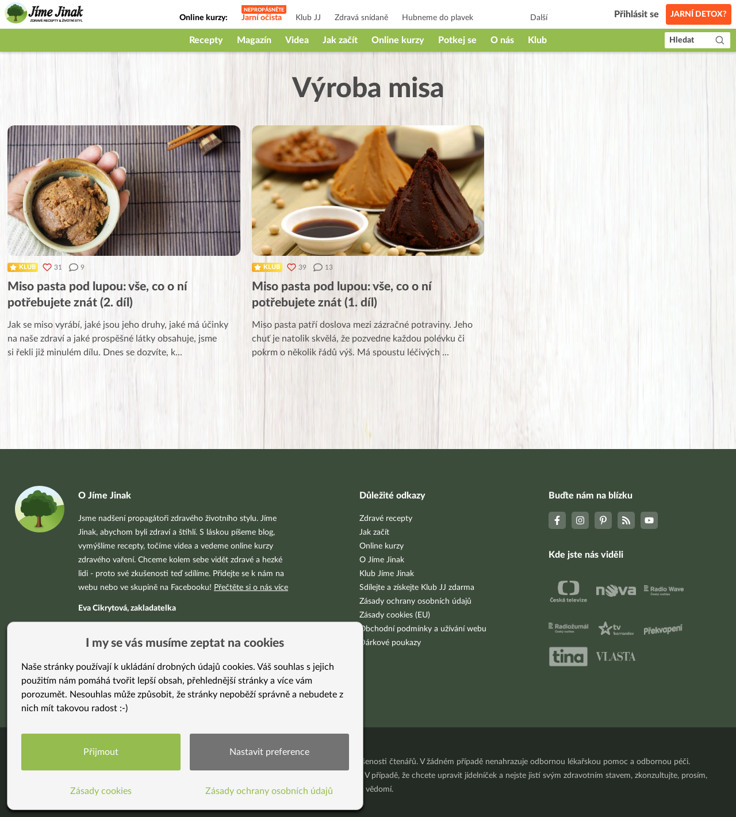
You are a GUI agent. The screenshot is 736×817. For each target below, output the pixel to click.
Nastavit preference (269, 752)
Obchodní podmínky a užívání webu (422, 629)
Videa (297, 40)
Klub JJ (308, 18)
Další (538, 18)
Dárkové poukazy (390, 643)
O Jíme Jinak (381, 560)
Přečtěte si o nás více (251, 588)
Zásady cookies (101, 791)
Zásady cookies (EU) (394, 615)
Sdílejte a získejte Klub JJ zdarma (416, 588)
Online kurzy (397, 40)
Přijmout (100, 752)
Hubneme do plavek (437, 18)
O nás (502, 40)
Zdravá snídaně (361, 18)
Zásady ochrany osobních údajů (415, 601)
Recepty (206, 40)
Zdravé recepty (385, 519)
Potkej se (457, 40)
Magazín (254, 40)
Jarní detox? (698, 14)
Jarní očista (261, 18)
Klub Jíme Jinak (386, 574)
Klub (537, 40)
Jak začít (340, 40)
